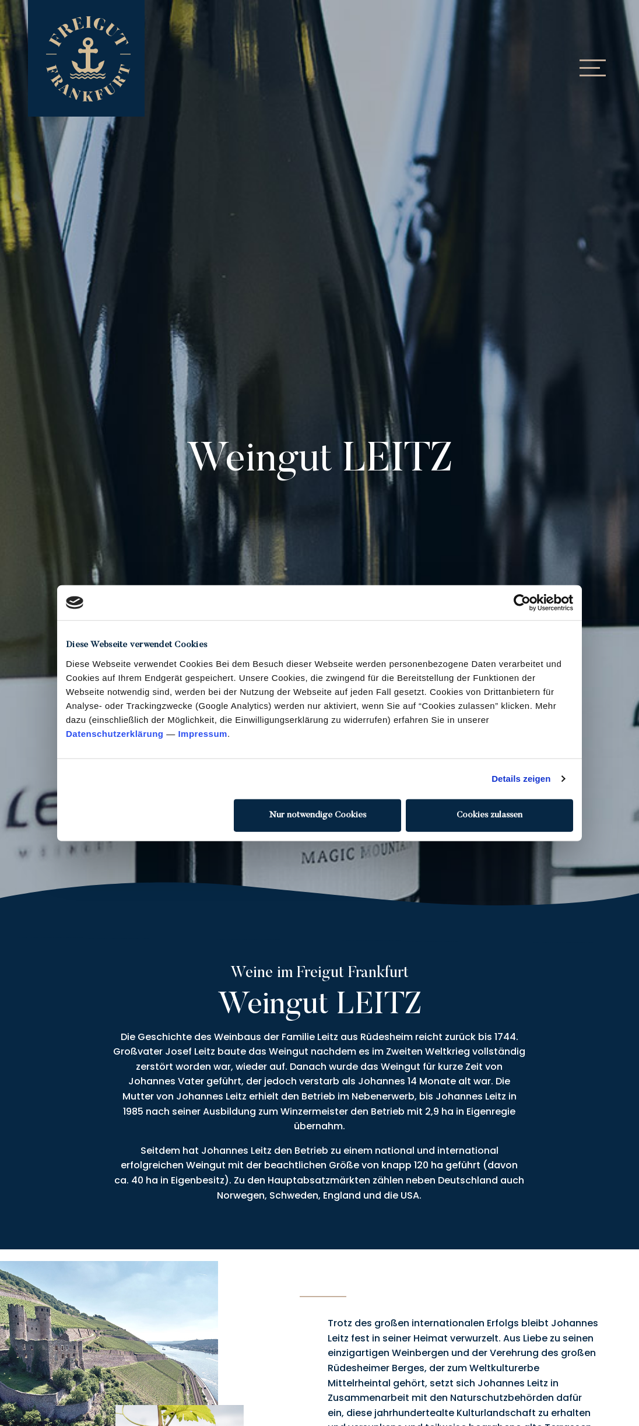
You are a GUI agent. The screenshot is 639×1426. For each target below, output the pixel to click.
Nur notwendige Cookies (317, 814)
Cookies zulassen (489, 814)
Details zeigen (520, 779)
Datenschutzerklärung (115, 733)
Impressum (202, 733)
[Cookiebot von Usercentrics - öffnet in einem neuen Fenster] (522, 603)
